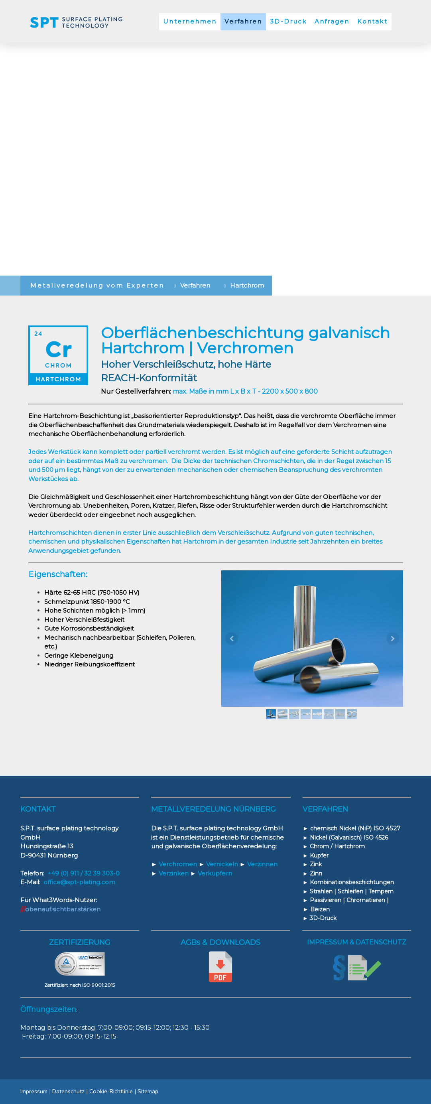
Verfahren (243, 21)
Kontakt (372, 21)
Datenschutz (68, 1091)
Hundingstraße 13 (46, 846)
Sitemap (148, 1091)
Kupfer (318, 855)
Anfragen (332, 21)
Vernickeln (219, 864)
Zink (316, 864)
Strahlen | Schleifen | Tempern (352, 891)
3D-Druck (288, 21)
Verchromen (174, 864)
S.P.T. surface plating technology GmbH (223, 828)
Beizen (320, 909)
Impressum (33, 1091)
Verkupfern (211, 873)
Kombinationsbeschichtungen (352, 882)
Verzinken (170, 873)
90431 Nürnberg (53, 855)
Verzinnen (258, 864)
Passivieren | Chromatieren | (349, 900)
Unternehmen (189, 21)
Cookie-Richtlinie (111, 1091)
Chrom (319, 846)
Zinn (316, 873)
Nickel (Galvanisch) (335, 837)
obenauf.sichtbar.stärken (62, 909)
